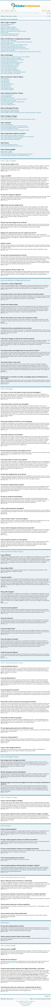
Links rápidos (2, 11)
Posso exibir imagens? (6, 82)
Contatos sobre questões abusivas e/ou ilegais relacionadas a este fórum (17, 154)
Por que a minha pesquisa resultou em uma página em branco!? (15, 127)
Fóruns (13, 10)
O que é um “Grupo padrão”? (7, 103)
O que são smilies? (5, 81)
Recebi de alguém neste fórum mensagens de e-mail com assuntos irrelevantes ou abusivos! (21, 112)
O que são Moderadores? (6, 96)
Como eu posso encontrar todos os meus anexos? (12, 146)
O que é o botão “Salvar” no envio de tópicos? (11, 70)
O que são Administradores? (7, 95)
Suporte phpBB (28, 1004)
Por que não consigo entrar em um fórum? (10, 65)
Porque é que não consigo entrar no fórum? (10, 29)
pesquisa (35, 971)
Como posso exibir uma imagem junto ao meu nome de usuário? (15, 49)
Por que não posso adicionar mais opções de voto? (12, 62)
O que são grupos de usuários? (7, 97)
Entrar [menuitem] (46, 11)
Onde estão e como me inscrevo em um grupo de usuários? (14, 99)
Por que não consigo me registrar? (8, 27)
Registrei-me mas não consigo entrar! (9, 28)
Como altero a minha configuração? (8, 40)
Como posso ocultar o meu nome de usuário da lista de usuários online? (16, 42)
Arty (23, 1002)
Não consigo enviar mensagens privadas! (10, 109)
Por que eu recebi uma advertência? (9, 68)
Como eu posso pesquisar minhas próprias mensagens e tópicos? (15, 130)
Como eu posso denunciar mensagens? (9, 69)
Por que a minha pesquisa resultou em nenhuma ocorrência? (14, 126)
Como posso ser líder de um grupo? (8, 100)
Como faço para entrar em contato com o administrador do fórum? (15, 155)
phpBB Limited (46, 950)
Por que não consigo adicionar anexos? (9, 66)
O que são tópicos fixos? (6, 87)
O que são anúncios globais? (7, 84)
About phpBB (10, 953)
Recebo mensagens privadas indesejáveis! (10, 111)
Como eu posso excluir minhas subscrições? (10, 139)
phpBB (14, 332)
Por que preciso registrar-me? (7, 24)
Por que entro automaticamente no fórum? (10, 34)
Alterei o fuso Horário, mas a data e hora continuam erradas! (14, 44)
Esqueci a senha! (4, 32)
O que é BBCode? (5, 78)
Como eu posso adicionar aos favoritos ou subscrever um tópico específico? (17, 136)
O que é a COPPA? (5, 25)
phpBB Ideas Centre (11, 962)
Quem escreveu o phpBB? (6, 151)
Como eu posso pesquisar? (7, 124)
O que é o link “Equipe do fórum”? (8, 104)
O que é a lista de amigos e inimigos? (9, 117)
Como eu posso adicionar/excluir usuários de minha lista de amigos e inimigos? (18, 119)
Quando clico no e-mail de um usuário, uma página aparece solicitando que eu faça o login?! (21, 51)
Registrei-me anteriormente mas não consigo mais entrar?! (13, 31)
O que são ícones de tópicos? (7, 89)
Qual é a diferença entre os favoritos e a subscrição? (12, 135)
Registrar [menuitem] (49, 11)
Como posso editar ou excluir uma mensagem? (11, 58)
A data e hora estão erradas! (7, 43)
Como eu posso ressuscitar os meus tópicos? (11, 73)
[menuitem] (43, 11)
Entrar (3, 13)
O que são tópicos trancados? (7, 88)
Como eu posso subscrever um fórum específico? (11, 138)
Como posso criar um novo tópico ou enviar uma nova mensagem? (15, 56)
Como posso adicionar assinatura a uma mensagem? (12, 59)
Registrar (8, 13)
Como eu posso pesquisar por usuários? (9, 128)
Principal (7, 10)
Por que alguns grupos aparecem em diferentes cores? (13, 101)
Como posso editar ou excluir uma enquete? (10, 63)
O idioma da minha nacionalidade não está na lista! (12, 46)
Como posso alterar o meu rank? (8, 50)
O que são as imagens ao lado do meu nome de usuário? (13, 47)
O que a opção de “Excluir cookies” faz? (9, 35)
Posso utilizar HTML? (5, 80)
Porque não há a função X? (7, 152)
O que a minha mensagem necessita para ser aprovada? (13, 72)
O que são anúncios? (5, 85)
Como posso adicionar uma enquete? (9, 61)
